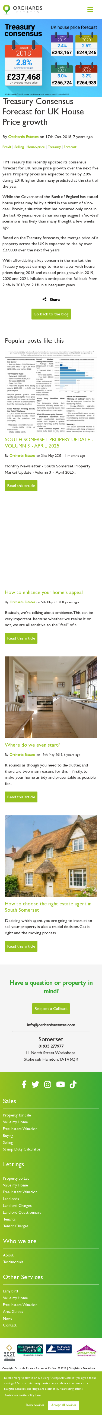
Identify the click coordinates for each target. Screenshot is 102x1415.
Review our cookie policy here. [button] (23, 1395)
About (8, 1256)
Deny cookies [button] (35, 1405)
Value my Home (15, 1123)
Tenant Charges (15, 1227)
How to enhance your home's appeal (44, 593)
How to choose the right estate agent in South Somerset (48, 907)
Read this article (21, 486)
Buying (8, 1136)
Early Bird (10, 1292)
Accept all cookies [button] (63, 1405)
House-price (36, 147)
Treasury (54, 147)
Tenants (9, 1220)
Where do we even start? (32, 745)
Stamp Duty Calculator (21, 1150)
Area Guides (13, 1312)
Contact (10, 1326)
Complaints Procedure (82, 1368)
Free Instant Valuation (20, 1129)
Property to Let (16, 1179)
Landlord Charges (17, 1206)
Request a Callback (51, 1009)
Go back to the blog (51, 314)
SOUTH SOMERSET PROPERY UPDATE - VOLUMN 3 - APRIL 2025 (49, 443)
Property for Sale (17, 1116)
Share (51, 299)
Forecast (70, 147)
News (7, 1319)
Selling (19, 147)
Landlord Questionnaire (22, 1213)
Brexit (6, 147)
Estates (23, 137)
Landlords (11, 1199)
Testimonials (13, 1263)
